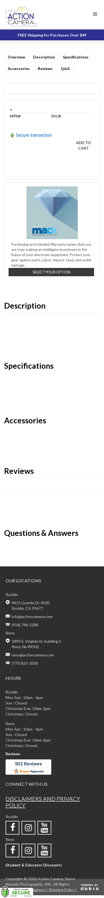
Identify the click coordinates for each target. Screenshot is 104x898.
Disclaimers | (37, 889)
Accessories (19, 68)
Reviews (45, 68)
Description (44, 57)
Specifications (76, 57)
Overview (16, 57)
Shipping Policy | (63, 889)
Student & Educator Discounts (34, 865)
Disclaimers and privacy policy (43, 802)
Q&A (65, 68)
